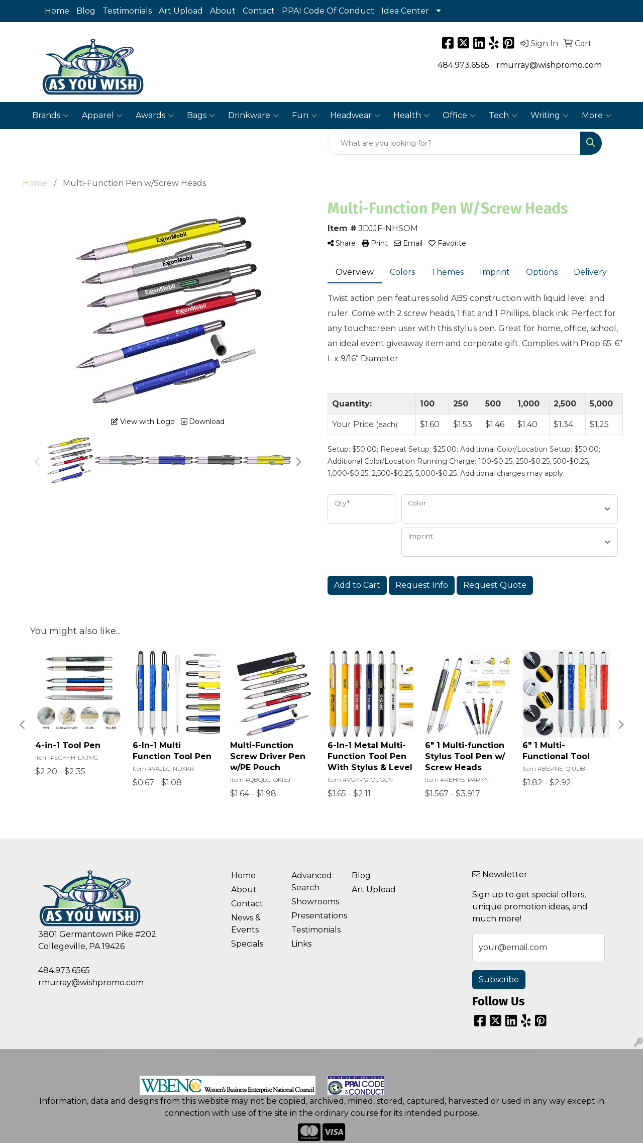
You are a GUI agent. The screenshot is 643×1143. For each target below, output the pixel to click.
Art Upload (181, 11)
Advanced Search (311, 881)
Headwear (355, 116)
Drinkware (253, 116)
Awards (155, 116)
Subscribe (499, 979)
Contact (259, 11)
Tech (503, 116)
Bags (201, 116)
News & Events (246, 923)
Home (57, 11)
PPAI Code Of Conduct (328, 11)
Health (411, 116)
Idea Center (405, 11)
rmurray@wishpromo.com (549, 65)
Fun (304, 116)
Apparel (102, 116)
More (596, 116)
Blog (85, 11)
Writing (549, 116)
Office (459, 116)
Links (301, 944)
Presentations (315, 915)
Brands (50, 116)
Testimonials (127, 11)
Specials (247, 944)
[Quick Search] (454, 143)
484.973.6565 (463, 65)
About (223, 11)
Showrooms (315, 901)
